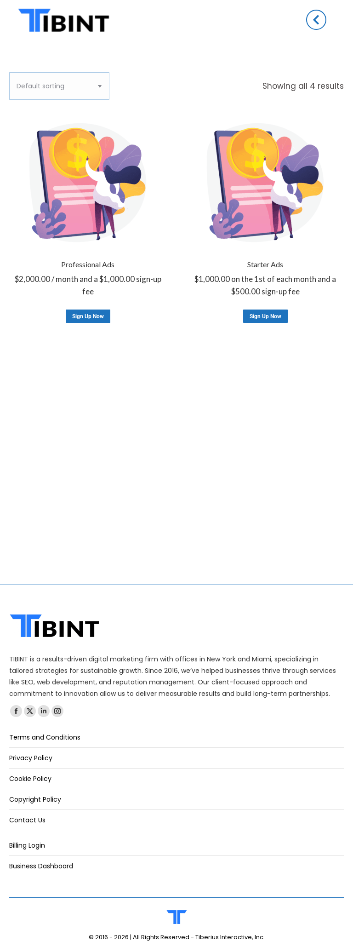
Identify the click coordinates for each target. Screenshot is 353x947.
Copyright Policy (35, 799)
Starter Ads (265, 264)
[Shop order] (59, 86)
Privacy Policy (30, 758)
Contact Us (27, 820)
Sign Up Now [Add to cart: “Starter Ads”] (265, 316)
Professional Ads (87, 264)
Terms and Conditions (44, 737)
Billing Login (27, 845)
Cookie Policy (30, 778)
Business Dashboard (41, 866)
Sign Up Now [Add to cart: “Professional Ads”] (88, 316)
